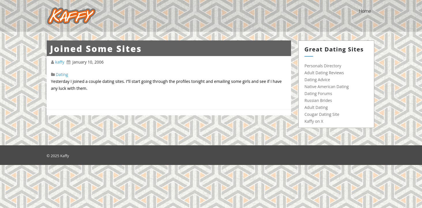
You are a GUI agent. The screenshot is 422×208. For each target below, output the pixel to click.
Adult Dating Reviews (326, 72)
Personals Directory (324, 65)
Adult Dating (317, 107)
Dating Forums (320, 93)
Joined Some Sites (96, 49)
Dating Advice (319, 79)
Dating (62, 74)
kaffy (60, 62)
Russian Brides (320, 100)
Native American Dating (328, 86)
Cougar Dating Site (323, 114)
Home (365, 11)
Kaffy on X (315, 121)
